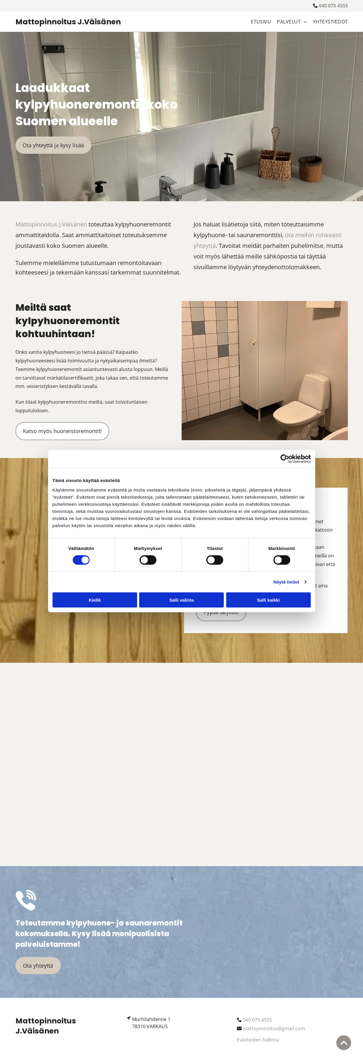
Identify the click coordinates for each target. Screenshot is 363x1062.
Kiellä (95, 599)
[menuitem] (258, 22)
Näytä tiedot (286, 581)
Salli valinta (181, 599)
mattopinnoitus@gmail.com (274, 1028)
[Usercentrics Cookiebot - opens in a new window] (285, 458)
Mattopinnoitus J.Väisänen (51, 224)
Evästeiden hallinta (258, 1039)
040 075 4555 (257, 1020)
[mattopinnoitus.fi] (58, 723)
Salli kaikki (268, 599)
